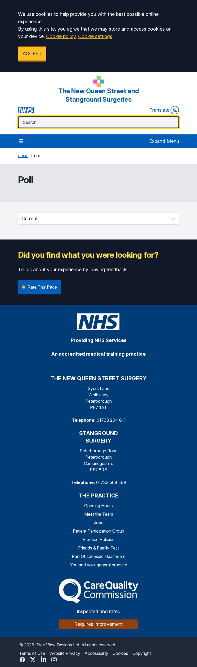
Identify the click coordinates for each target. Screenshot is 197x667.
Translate (164, 110)
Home (23, 156)
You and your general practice (98, 564)
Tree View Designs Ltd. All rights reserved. (76, 644)
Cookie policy (61, 36)
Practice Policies (98, 539)
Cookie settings (95, 36)
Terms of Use (32, 653)
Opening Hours (98, 505)
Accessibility (96, 653)
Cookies (120, 653)
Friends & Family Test (98, 548)
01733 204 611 (111, 420)
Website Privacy (64, 653)
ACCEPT (32, 53)
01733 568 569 (111, 482)
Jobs (98, 522)
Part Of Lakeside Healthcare (99, 556)
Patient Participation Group (98, 531)
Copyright (141, 653)
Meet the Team (98, 514)
